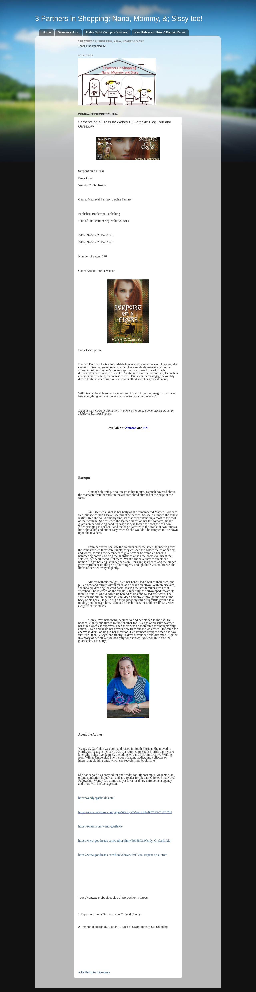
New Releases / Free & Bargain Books (160, 32)
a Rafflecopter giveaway (94, 972)
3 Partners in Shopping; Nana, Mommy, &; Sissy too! (119, 18)
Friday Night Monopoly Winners (106, 32)
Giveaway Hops (68, 32)
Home (47, 32)
